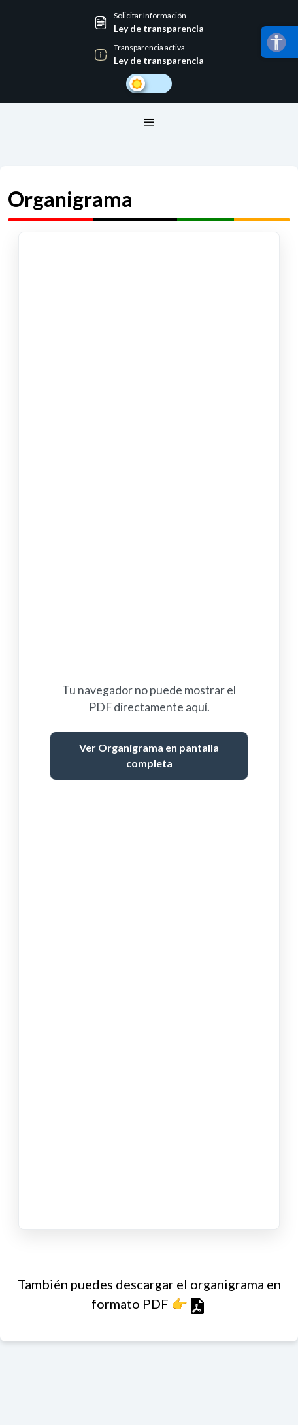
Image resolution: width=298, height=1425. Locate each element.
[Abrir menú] (279, 42)
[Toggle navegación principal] (149, 121)
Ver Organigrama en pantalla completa (149, 755)
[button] (149, 22)
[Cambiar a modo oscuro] (149, 83)
